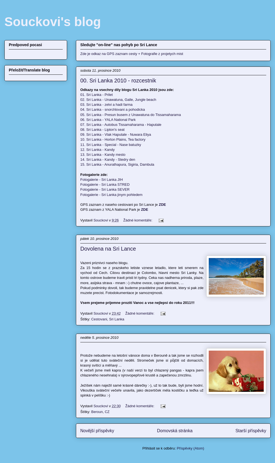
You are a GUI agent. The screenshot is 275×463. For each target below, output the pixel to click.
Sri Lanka (116, 319)
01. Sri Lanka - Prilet (96, 95)
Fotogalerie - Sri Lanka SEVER (105, 189)
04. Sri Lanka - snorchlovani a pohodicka (112, 109)
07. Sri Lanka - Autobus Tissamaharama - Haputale (120, 125)
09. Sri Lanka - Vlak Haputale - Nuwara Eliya (115, 134)
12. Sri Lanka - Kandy (97, 150)
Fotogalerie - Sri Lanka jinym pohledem (111, 195)
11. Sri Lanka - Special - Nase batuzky (110, 145)
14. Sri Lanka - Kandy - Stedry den (107, 159)
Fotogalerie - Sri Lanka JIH (101, 180)
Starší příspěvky (250, 430)
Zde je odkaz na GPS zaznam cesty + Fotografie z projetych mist (131, 54)
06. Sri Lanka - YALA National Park (108, 120)
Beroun (97, 412)
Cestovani (99, 319)
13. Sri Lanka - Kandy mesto (102, 155)
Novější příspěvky (97, 430)
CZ (107, 412)
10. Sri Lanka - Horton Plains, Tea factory (112, 139)
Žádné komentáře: (138, 220)
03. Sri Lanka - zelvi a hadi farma (106, 104)
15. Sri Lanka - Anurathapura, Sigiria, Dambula (117, 164)
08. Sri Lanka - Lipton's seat (102, 129)
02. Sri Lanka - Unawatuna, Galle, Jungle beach (118, 100)
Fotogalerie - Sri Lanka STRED (105, 184)
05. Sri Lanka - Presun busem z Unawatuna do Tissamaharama (130, 115)
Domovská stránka (175, 430)
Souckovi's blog (52, 22)
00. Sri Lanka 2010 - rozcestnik (118, 80)
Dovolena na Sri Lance (108, 249)
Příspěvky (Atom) (190, 448)
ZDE (144, 209)
